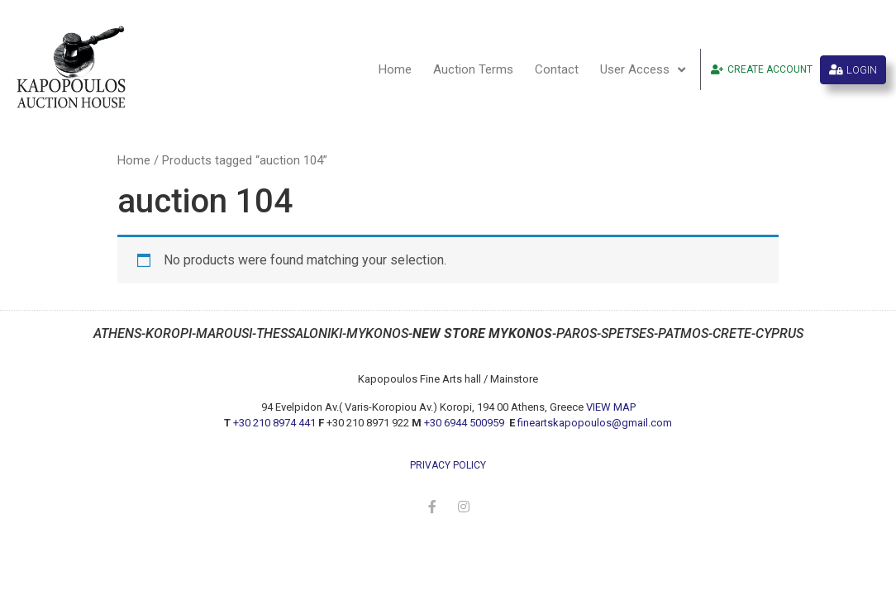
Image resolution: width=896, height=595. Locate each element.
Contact (557, 69)
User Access (642, 69)
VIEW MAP (611, 407)
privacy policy (448, 465)
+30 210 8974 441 (274, 422)
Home (395, 69)
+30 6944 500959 (465, 422)
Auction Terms (473, 69)
